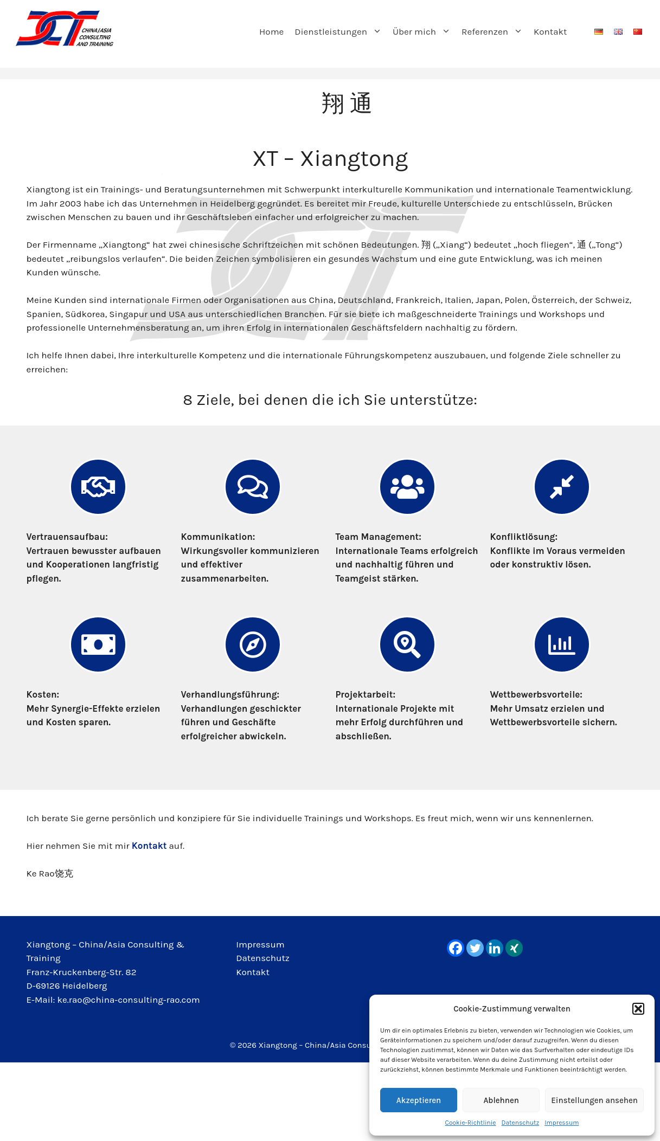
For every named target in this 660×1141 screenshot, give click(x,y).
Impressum (561, 1122)
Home (271, 31)
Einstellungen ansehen (594, 1100)
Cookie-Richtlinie (470, 1122)
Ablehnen (500, 1100)
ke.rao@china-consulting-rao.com (128, 999)
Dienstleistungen (340, 31)
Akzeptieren (418, 1100)
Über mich (424, 31)
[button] (638, 1008)
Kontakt (550, 31)
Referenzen (495, 31)
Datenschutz (521, 1122)
